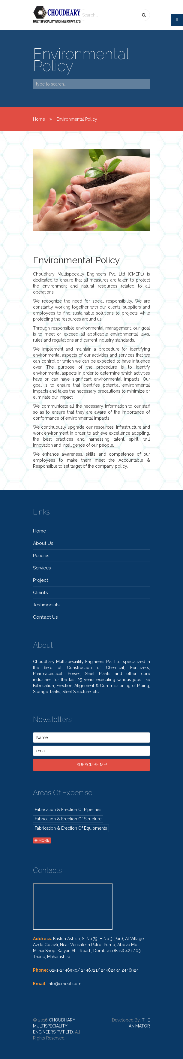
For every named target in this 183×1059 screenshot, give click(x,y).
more (42, 840)
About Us (43, 543)
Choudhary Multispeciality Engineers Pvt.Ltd (54, 1026)
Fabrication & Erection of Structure (68, 818)
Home (39, 119)
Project (40, 580)
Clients (40, 592)
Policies (41, 555)
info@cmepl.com (64, 983)
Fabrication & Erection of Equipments (71, 828)
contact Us (45, 617)
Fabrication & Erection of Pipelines (68, 809)
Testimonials (46, 605)
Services (42, 568)
